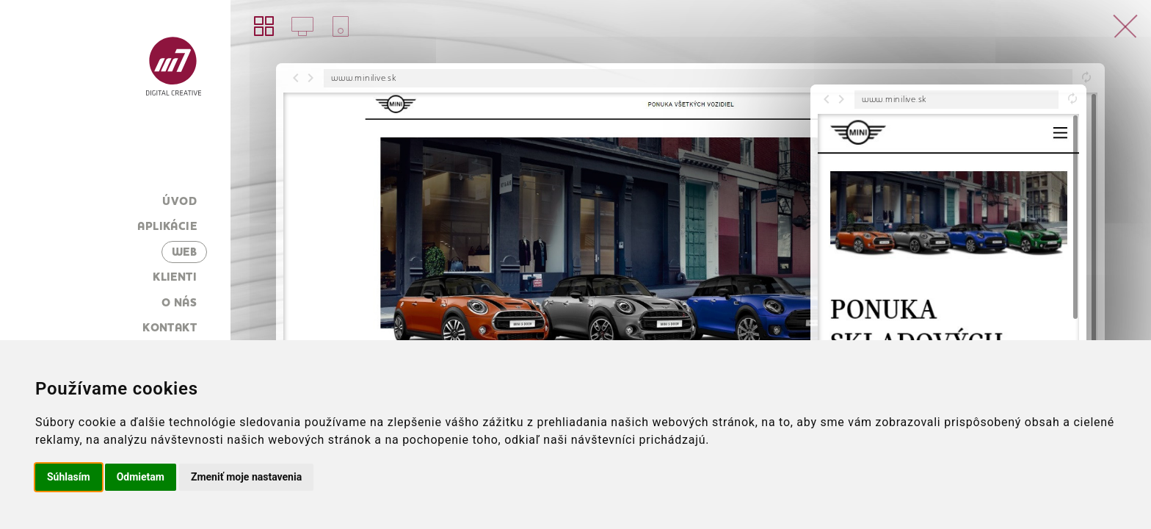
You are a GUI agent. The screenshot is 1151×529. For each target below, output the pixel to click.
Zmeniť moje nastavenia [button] (246, 477)
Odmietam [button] (140, 477)
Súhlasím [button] (68, 477)
